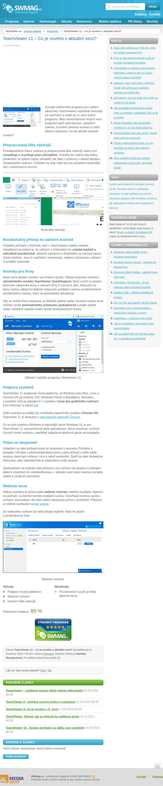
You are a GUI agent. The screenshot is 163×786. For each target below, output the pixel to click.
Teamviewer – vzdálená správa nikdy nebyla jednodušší (44, 690)
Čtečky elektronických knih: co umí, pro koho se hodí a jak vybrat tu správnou (134, 148)
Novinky (152, 21)
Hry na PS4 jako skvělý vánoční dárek (135, 302)
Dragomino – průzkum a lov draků (133, 318)
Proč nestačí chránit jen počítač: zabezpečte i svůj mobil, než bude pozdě (133, 163)
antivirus (132, 189)
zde (36, 405)
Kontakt (154, 14)
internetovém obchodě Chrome (60, 417)
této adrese (41, 503)
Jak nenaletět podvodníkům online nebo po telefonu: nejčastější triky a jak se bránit (136, 113)
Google (125, 193)
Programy (12, 21)
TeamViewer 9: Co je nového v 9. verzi (32, 709)
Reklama (141, 14)
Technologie (47, 21)
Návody (66, 21)
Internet (28, 21)
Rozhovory (84, 21)
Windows (141, 198)
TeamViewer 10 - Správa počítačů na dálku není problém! (45, 727)
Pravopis (121, 189)
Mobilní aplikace (110, 21)
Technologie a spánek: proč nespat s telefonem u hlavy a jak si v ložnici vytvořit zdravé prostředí (134, 73)
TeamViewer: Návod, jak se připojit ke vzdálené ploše (42, 716)
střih (133, 198)
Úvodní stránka (32, 31)
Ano (43, 670)
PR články (135, 21)
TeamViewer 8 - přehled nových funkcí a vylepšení (40, 701)
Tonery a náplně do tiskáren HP (134, 232)
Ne (50, 670)
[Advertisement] (53, 76)
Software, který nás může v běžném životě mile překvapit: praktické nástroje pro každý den (134, 88)
